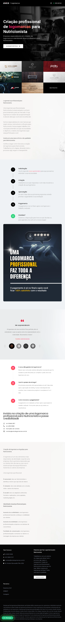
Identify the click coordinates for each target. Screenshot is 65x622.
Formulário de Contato (49, 426)
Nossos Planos (40, 574)
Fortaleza (5, 608)
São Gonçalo (54, 608)
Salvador (59, 606)
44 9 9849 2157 (46, 421)
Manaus (18, 608)
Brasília (54, 606)
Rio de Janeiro (48, 606)
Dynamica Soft (7, 585)
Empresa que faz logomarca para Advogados (29, 606)
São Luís (49, 608)
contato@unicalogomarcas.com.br (52, 429)
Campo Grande (15, 610)
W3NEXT (5, 588)
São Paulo (42, 606)
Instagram (6, 591)
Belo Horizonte (11, 608)
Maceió (60, 608)
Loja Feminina (27, 603)
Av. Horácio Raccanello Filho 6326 (14, 561)
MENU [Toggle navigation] (58, 3)
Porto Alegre (38, 608)
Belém (33, 608)
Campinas (43, 608)
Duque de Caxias (7, 610)
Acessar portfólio (13, 46)
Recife (25, 608)
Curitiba (22, 608)
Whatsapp (7, 618)
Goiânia (29, 608)
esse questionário (35, 171)
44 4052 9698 (9, 551)
